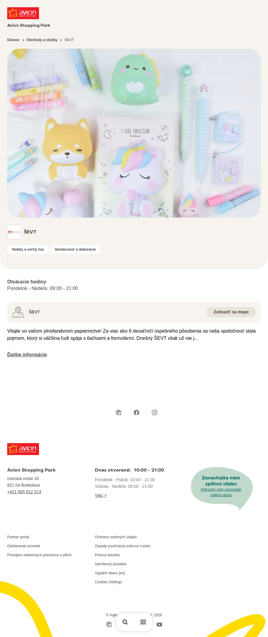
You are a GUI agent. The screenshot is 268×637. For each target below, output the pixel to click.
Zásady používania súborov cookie (122, 546)
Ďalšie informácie (27, 354)
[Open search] (125, 622)
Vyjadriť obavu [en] (110, 573)
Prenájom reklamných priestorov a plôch (39, 555)
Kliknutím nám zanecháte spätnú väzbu (221, 492)
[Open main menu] (143, 622)
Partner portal (18, 537)
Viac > (101, 495)
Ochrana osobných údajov (116, 537)
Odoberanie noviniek (23, 546)
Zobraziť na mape (231, 311)
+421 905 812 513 (24, 491)
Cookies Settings (108, 582)
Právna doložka (107, 555)
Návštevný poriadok (110, 564)
